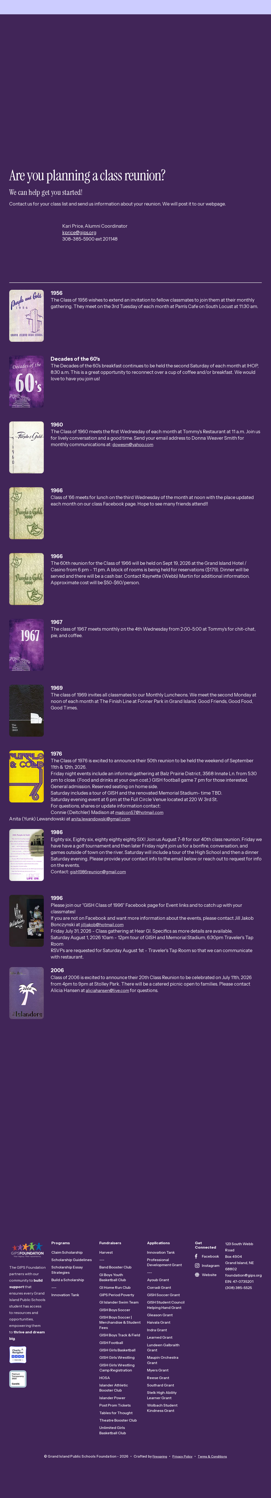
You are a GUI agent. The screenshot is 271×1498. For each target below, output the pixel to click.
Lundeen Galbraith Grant (163, 1361)
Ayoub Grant (158, 1294)
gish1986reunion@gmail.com (101, 886)
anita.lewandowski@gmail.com (103, 833)
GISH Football (111, 1356)
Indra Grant (157, 1343)
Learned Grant (159, 1351)
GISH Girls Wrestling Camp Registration (117, 1381)
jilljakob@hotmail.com (104, 938)
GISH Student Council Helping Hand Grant (166, 1319)
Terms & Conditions (216, 1470)
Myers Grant (157, 1384)
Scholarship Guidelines (71, 1273)
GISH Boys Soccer (114, 1323)
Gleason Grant (160, 1329)
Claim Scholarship (67, 1266)
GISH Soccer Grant (163, 1308)
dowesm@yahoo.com (135, 458)
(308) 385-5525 (238, 1301)
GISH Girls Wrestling (117, 1371)
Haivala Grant (158, 1336)
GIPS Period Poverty (116, 1308)
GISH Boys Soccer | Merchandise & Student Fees (120, 1336)
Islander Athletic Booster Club (113, 1402)
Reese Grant (158, 1391)
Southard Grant (160, 1399)
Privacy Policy (181, 1470)
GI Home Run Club (115, 1301)
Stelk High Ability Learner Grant (162, 1409)
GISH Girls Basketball (117, 1364)
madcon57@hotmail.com (142, 826)
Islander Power (112, 1411)
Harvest (106, 1266)
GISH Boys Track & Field (119, 1349)
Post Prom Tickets (115, 1419)
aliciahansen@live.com (110, 1004)
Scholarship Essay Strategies (67, 1284)
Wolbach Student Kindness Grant (162, 1422)
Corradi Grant (159, 1301)
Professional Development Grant (164, 1276)
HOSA (104, 1391)
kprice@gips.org (79, 246)
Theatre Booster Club (118, 1434)
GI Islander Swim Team (118, 1316)
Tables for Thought (116, 1426)
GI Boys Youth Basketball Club (112, 1291)
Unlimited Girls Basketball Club (112, 1444)
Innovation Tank (65, 1308)
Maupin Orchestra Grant (162, 1374)
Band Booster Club (115, 1281)
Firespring (155, 1470)
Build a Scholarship (67, 1294)
